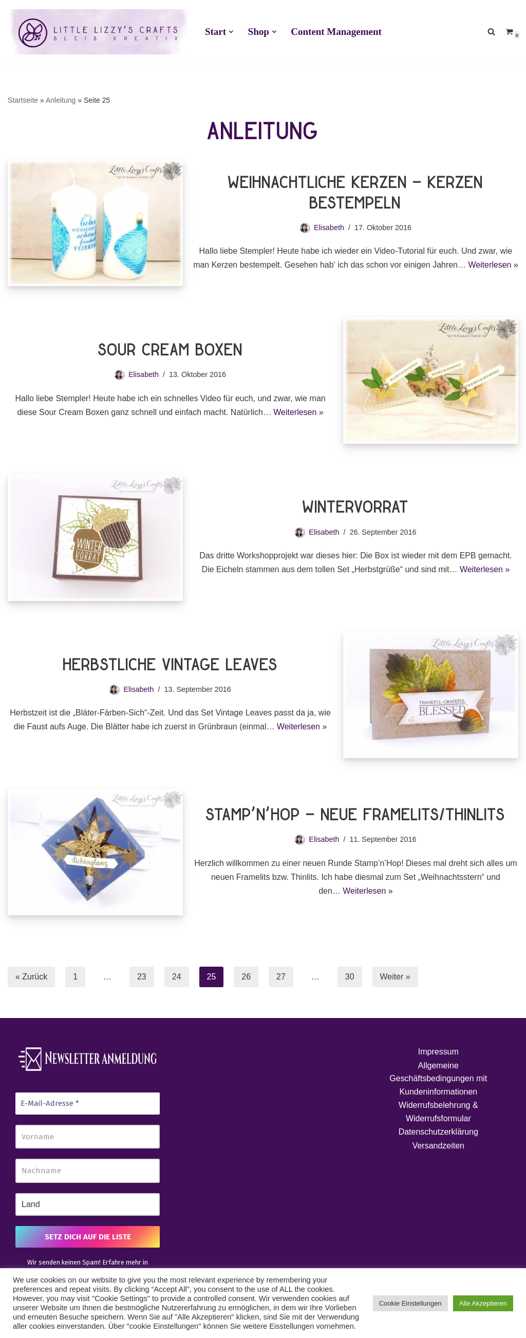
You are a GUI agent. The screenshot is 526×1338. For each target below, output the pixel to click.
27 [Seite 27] (281, 976)
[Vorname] (87, 1137)
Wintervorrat (356, 508)
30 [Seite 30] (349, 976)
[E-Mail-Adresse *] (87, 1104)
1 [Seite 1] (75, 976)
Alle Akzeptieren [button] (483, 1303)
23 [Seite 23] (141, 976)
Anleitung (61, 100)
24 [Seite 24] (176, 976)
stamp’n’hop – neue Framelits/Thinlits (355, 816)
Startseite (23, 100)
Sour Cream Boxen (170, 351)
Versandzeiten (438, 1146)
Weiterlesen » (299, 412)
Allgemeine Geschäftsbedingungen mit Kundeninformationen (438, 1078)
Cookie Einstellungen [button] (410, 1303)
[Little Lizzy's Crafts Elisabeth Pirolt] (97, 31)
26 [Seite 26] (246, 976)
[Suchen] (491, 31)
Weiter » (395, 976)
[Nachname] (87, 1171)
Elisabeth (329, 220)
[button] (231, 31)
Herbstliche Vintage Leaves (170, 665)
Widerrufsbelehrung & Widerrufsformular (438, 1112)
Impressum (438, 1051)
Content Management (336, 31)
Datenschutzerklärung (439, 1132)
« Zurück (31, 976)
